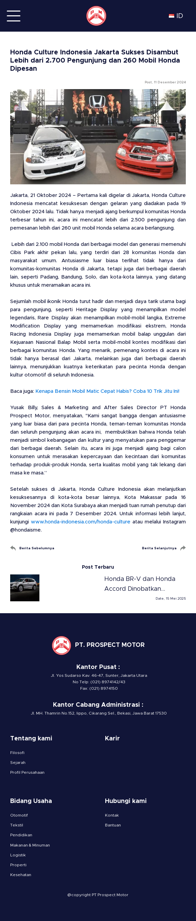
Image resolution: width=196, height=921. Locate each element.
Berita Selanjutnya (159, 548)
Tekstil (16, 825)
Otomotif (19, 815)
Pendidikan (21, 835)
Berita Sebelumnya (36, 548)
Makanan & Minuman (30, 845)
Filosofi (17, 753)
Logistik (18, 855)
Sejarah (17, 762)
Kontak (112, 815)
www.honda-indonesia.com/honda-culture (79, 521)
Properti (18, 865)
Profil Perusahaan (27, 772)
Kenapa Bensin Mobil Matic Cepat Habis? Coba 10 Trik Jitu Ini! (107, 391)
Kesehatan (20, 875)
